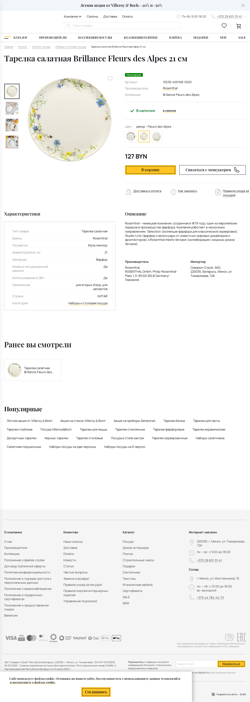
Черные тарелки (56, 438)
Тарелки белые (174, 421)
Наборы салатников (210, 438)
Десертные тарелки (21, 438)
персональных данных (222, 672)
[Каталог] (15, 37)
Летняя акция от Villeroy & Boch (29, 421)
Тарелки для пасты (206, 421)
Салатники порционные (24, 447)
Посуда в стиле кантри (127, 438)
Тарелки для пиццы (93, 429)
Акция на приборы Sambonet (134, 421)
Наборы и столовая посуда (87, 303)
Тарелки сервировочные (170, 438)
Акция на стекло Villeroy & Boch (83, 421)
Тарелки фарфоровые (168, 429)
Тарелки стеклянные (130, 429)
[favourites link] (224, 26)
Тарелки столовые (89, 438)
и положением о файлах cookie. (33, 682)
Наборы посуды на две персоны (72, 447)
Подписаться (231, 664)
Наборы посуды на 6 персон (124, 447)
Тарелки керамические (208, 429)
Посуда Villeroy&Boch (56, 429)
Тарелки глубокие (20, 429)
